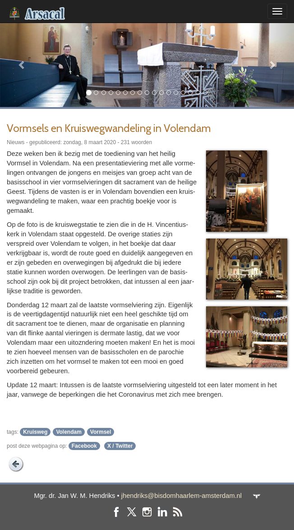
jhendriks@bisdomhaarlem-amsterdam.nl (181, 495)
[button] (22, 65)
